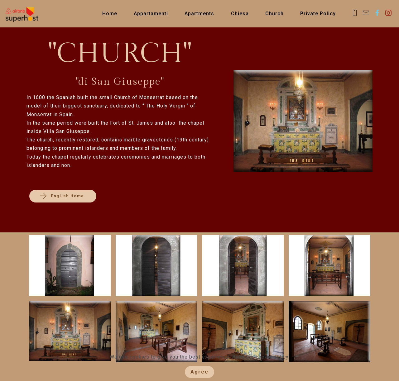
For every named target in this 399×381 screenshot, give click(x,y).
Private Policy (318, 14)
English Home (63, 196)
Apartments (199, 14)
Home (109, 14)
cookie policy (272, 357)
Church (274, 14)
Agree (199, 372)
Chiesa (240, 14)
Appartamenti (151, 14)
